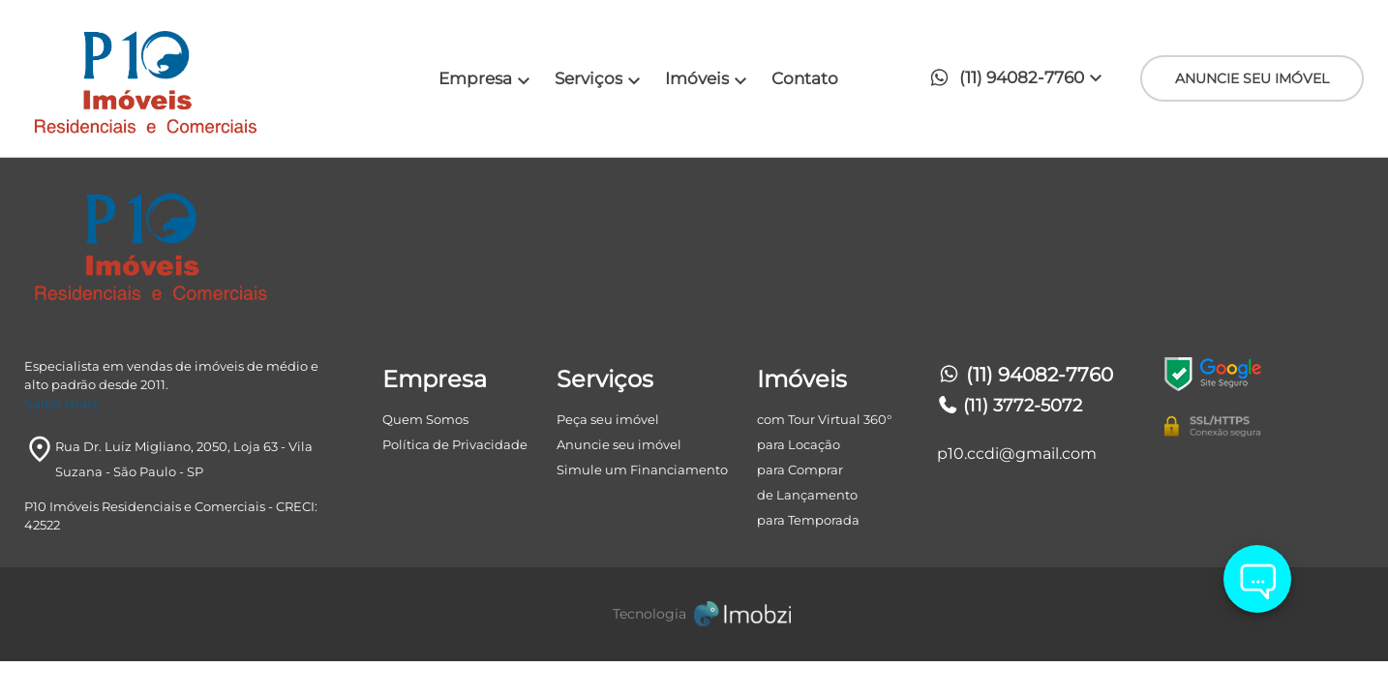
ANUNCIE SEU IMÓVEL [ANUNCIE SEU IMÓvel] (1252, 78)
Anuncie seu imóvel (619, 444)
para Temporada (808, 520)
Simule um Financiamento (642, 469)
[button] (1021, 79)
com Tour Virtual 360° (824, 419)
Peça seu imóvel (608, 419)
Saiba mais (61, 403)
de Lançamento (807, 494)
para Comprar (800, 469)
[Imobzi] (694, 614)
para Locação (798, 444)
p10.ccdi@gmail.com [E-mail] (1017, 453)
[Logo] (191, 78)
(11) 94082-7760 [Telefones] (1025, 374)
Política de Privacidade (455, 444)
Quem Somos (425, 419)
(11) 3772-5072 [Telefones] (1010, 405)
